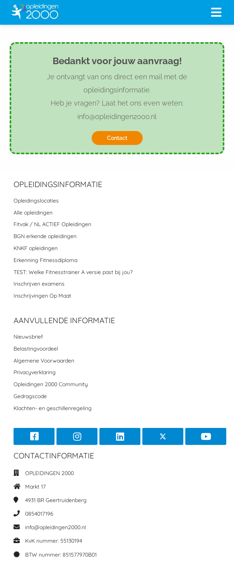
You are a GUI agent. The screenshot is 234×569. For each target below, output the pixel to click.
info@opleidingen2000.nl (55, 527)
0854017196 (39, 513)
